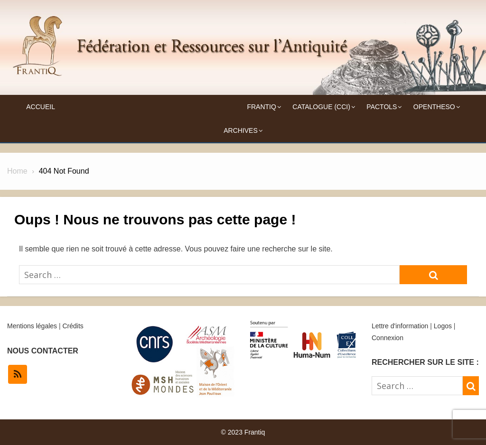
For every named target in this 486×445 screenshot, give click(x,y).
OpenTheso (434, 107)
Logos (443, 326)
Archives (241, 130)
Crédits (72, 326)
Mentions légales (32, 326)
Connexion (387, 338)
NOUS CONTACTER (42, 351)
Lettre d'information (400, 326)
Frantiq (261, 107)
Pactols (381, 107)
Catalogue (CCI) (321, 107)
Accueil (40, 107)
